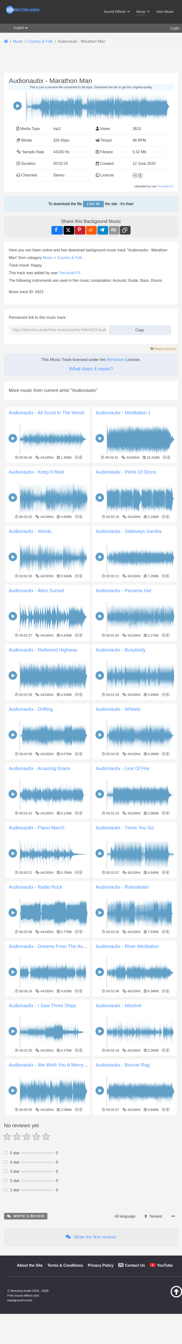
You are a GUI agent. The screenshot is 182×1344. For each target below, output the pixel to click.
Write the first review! (91, 1303)
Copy (138, 328)
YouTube (165, 1332)
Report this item (163, 349)
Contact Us (135, 1332)
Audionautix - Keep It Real (36, 472)
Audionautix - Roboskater (122, 887)
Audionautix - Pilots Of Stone (126, 472)
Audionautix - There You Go (125, 827)
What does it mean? (91, 368)
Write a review (25, 1282)
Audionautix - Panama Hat (123, 590)
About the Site (29, 1332)
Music (48, 258)
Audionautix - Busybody (121, 649)
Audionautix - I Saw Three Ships (42, 1005)
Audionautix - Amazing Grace (39, 768)
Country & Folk (69, 258)
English (19, 28)
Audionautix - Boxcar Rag (123, 1064)
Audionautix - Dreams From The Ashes (49, 946)
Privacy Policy (101, 1332)
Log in (93, 204)
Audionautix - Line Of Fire (123, 768)
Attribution (115, 359)
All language (124, 1283)
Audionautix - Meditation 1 (123, 412)
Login (175, 28)
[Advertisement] (91, 1150)
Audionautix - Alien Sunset (36, 590)
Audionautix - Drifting (31, 709)
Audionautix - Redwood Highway (43, 649)
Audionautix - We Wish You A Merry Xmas (53, 1064)
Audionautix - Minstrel (118, 1005)
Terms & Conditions (65, 1332)
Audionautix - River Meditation (127, 946)
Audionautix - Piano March (36, 827)
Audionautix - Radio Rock (35, 887)
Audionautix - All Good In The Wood (46, 412)
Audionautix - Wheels (118, 709)
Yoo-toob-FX (165, 186)
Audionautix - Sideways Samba (128, 531)
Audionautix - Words (30, 531)
